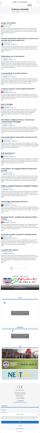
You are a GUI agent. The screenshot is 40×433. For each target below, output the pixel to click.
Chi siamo (3, 410)
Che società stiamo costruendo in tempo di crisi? (19, 137)
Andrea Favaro (5, 222)
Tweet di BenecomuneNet (20, 313)
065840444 (20, 400)
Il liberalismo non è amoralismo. (13, 56)
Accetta (20, 422)
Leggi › (2, 34)
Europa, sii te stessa (8, 23)
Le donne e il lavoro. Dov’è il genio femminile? (18, 89)
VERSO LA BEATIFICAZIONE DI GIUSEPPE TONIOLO (19, 186)
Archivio (2, 24)
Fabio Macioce (5, 92)
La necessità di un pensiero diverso (14, 73)
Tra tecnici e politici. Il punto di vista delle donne (19, 234)
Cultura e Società (8, 24)
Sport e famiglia (7, 104)
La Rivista (4, 406)
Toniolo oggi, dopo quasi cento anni (14, 201)
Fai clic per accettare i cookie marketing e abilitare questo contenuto (20, 313)
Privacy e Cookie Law (19, 431)
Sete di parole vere (8, 153)
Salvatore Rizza (5, 205)
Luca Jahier (4, 156)
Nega (20, 425)
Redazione (4, 59)
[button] (38, 414)
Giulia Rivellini (5, 107)
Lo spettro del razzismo (9, 250)
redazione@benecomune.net (20, 402)
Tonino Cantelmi (5, 44)
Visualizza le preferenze (20, 428)
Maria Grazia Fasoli (6, 238)
